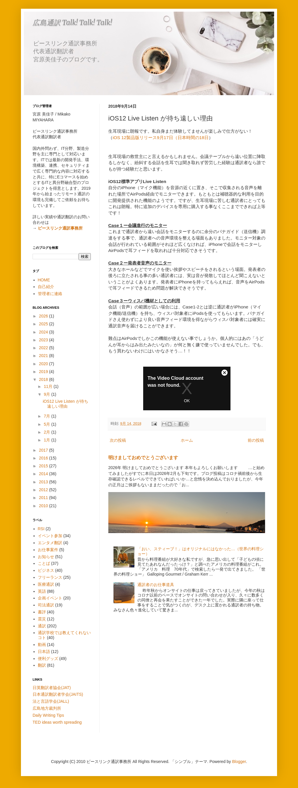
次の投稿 (118, 440)
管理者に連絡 (50, 293)
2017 (44, 450)
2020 (44, 363)
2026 (44, 316)
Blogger (239, 761)
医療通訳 (46, 584)
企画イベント (50, 598)
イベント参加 (50, 535)
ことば (44, 563)
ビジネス (46, 570)
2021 (44, 355)
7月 (47, 416)
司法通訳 (46, 605)
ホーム (187, 440)
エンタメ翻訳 (50, 542)
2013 (44, 482)
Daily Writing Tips (48, 715)
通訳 (42, 626)
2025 (44, 324)
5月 (47, 424)
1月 (47, 440)
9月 (47, 394)
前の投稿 (256, 440)
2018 (44, 379)
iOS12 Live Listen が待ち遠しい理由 (65, 404)
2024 (44, 332)
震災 (42, 619)
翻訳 (42, 665)
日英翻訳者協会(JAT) (52, 687)
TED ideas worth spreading (57, 722)
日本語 (44, 651)
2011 (44, 497)
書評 (42, 612)
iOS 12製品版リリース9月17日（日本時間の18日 (161, 137)
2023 (44, 340)
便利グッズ (48, 658)
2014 (44, 473)
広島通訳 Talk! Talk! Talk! (72, 22)
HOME (44, 280)
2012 (44, 489)
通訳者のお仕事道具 (155, 584)
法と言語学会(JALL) (51, 701)
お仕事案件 (48, 549)
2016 (44, 458)
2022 (44, 347)
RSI (41, 528)
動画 (42, 644)
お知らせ (46, 556)
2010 (44, 505)
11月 (48, 386)
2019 (44, 371)
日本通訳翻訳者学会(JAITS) (58, 694)
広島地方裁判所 (47, 708)
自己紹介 (46, 286)
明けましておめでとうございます (143, 457)
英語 (42, 591)
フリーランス (50, 577)
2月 (47, 432)
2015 (44, 466)
